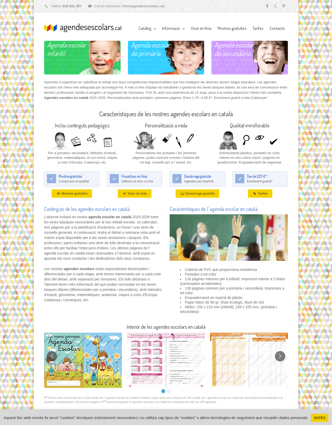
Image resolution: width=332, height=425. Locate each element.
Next (280, 356)
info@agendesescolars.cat (143, 6)
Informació (171, 28)
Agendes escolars (83, 27)
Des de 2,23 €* (257, 176)
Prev (52, 356)
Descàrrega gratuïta (197, 176)
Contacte (277, 28)
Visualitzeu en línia (134, 176)
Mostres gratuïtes (232, 28)
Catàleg (145, 28)
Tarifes (258, 28)
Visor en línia (201, 28)
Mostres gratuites (71, 193)
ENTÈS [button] (319, 418)
